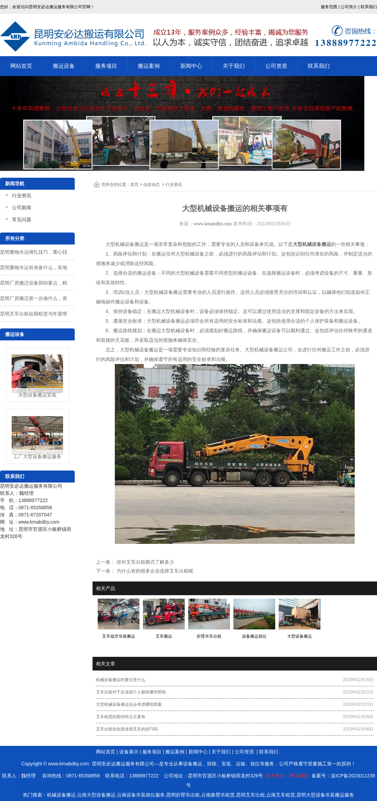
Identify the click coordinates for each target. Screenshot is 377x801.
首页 (134, 184)
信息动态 (151, 184)
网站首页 (21, 66)
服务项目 (106, 66)
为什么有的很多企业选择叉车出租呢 (154, 571)
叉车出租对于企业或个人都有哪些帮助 (131, 692)
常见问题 (21, 219)
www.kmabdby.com (212, 223)
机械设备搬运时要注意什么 (120, 679)
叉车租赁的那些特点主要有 (120, 716)
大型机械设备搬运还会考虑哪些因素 (129, 704)
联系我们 (319, 66)
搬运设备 (64, 66)
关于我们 (234, 66)
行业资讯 (21, 195)
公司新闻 (21, 207)
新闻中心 (191, 66)
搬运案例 (149, 66)
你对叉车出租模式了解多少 (144, 562)
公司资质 (276, 66)
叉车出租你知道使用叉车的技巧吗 (127, 729)
